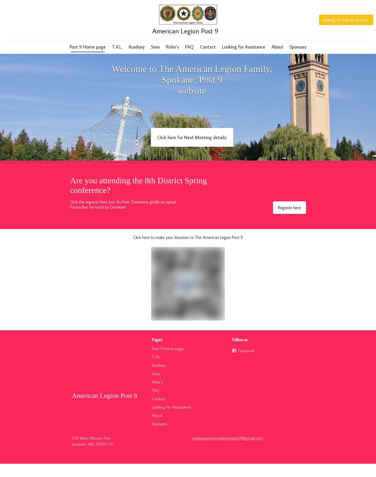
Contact (208, 60)
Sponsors (298, 60)
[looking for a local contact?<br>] (346, 26)
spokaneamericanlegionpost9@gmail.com (227, 451)
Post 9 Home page (88, 60)
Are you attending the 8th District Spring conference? (138, 198)
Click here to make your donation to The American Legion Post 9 (188, 250)
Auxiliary (136, 60)
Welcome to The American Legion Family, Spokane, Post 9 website (192, 93)
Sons (155, 60)
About (277, 60)
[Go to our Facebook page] (268, 364)
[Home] (188, 26)
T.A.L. (117, 60)
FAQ (189, 60)
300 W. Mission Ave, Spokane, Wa (192, 129)
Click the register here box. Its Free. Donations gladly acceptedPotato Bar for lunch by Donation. (123, 218)
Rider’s (172, 60)
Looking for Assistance (243, 60)
